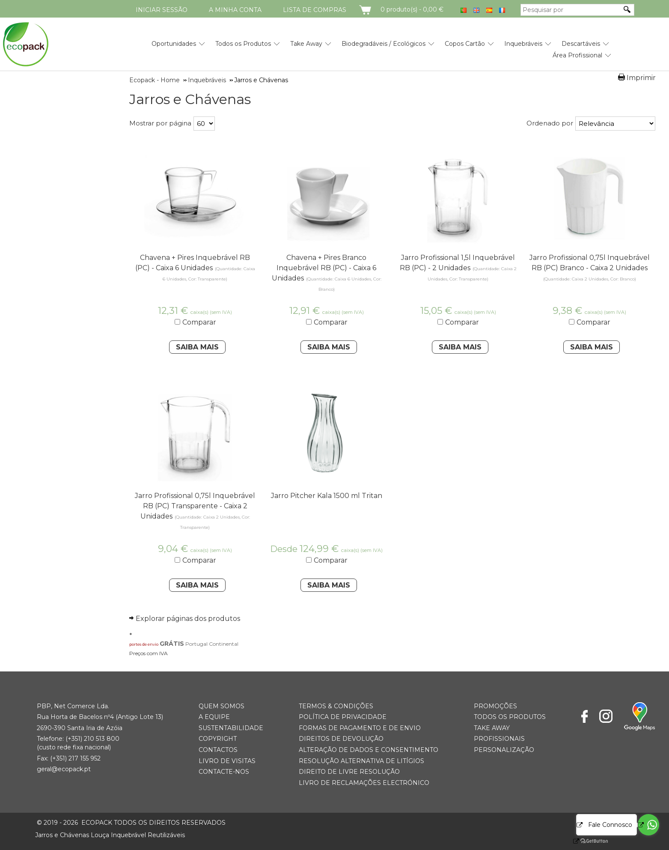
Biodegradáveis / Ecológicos (383, 44)
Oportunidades (174, 44)
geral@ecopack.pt (64, 769)
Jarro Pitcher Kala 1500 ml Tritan (326, 496)
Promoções (495, 706)
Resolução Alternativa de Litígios (361, 761)
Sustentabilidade (231, 728)
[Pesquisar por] (571, 9)
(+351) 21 (77, 739)
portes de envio (143, 644)
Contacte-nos (224, 771)
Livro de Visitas (227, 761)
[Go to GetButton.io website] (587, 841)
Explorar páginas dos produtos (188, 618)
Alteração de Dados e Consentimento (368, 750)
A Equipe (214, 717)
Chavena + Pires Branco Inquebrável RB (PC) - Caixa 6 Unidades (324, 268)
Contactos (218, 750)
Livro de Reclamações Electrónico (364, 783)
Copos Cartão (465, 44)
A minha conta (235, 10)
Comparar (199, 322)
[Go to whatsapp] (648, 824)
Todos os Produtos (243, 44)
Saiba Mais (197, 347)
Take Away (306, 44)
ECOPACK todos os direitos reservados (131, 822)
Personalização (504, 750)
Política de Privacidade (343, 717)
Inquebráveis (523, 44)
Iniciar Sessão (161, 10)
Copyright (218, 739)
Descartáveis (581, 44)
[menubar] (371, 46)
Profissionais (499, 739)
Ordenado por (549, 123)
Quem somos (221, 706)
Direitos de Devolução (341, 739)
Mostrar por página (160, 123)
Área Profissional (577, 55)
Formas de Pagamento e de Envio (360, 728)
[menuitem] (174, 40)
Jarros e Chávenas (190, 99)
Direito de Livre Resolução (349, 771)
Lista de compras (314, 10)
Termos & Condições (336, 706)
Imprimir (641, 78)
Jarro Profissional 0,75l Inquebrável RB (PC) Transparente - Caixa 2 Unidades (195, 506)
